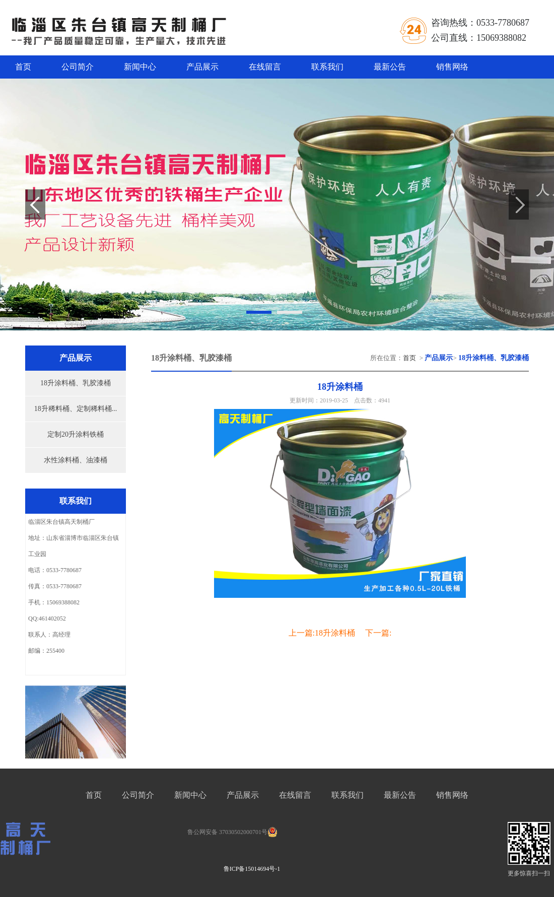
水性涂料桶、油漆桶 (75, 460)
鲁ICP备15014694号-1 (252, 868)
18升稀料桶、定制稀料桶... (75, 408)
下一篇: (378, 633)
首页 (23, 66)
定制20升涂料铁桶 (75, 434)
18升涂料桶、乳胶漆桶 (75, 383)
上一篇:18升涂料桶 (322, 633)
